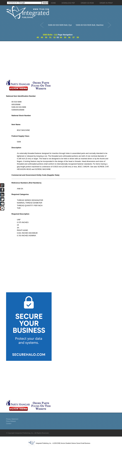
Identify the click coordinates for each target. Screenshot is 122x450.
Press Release (11, 421)
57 (73, 37)
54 (61, 37)
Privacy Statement (12, 419)
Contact (8, 423)
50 (46, 37)
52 (54, 37)
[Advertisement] (63, 60)
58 (78, 37)
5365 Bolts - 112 (50, 35)
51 (50, 37)
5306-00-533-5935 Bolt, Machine (89, 25)
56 (69, 37)
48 (38, 37)
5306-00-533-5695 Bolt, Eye (60, 25)
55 (65, 37)
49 (42, 37)
